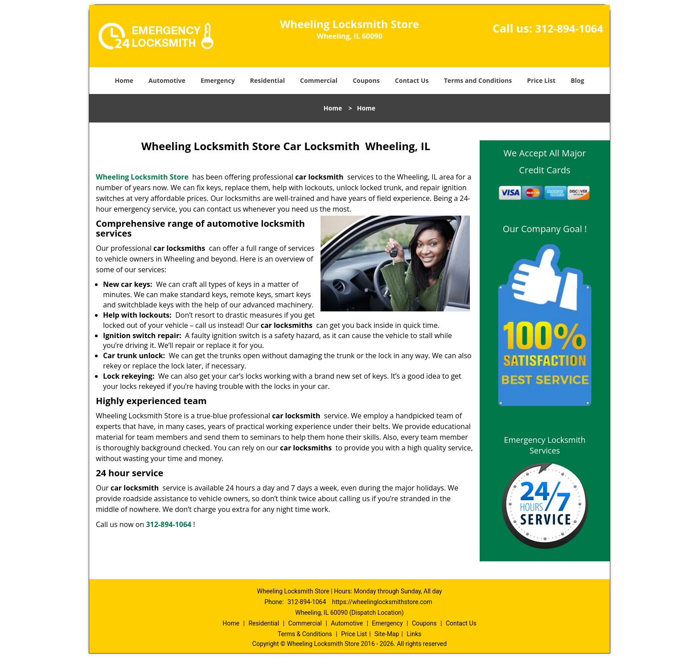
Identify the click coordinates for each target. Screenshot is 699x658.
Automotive (166, 80)
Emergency (218, 80)
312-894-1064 (569, 28)
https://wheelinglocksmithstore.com (382, 601)
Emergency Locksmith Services (545, 445)
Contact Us (412, 80)
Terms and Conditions (478, 80)
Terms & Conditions (305, 634)
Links (414, 634)
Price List (541, 80)
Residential (267, 80)
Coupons (366, 80)
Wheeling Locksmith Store (142, 177)
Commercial (318, 80)
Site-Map (386, 634)
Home (124, 80)
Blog (577, 80)
